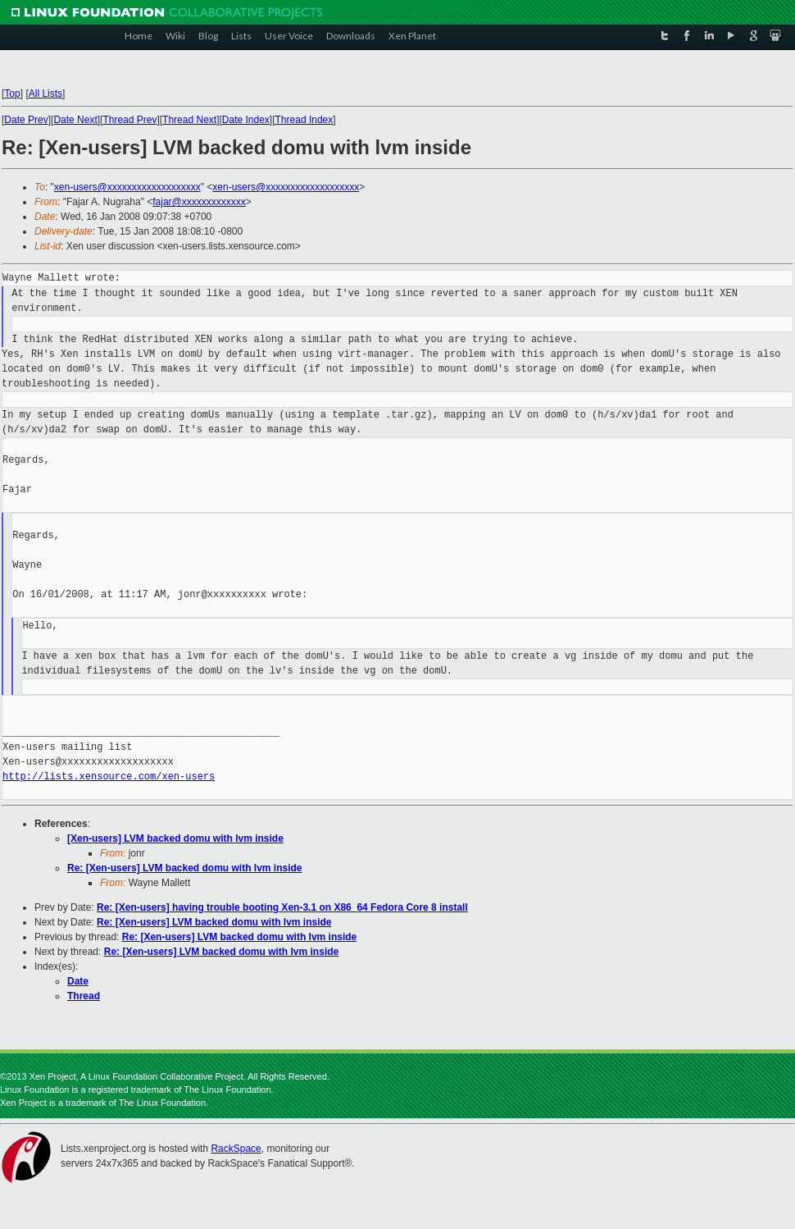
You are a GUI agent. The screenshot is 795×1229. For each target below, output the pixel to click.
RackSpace (236, 1148)
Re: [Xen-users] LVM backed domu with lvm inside (184, 868)
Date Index (246, 120)
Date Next (75, 120)
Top (12, 93)
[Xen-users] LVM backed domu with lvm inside (175, 838)
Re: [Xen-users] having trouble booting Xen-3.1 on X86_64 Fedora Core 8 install (282, 907)
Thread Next (189, 120)
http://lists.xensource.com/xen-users (108, 777)
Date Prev (26, 120)
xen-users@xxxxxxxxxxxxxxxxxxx (127, 187)
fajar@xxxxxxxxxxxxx (199, 202)
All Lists (45, 93)
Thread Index (304, 120)
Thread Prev (129, 120)
